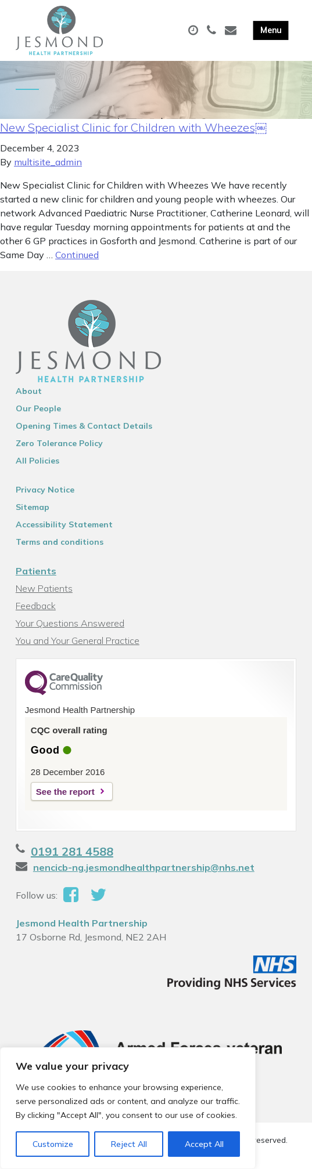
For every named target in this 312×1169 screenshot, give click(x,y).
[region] (128, 1108)
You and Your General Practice (77, 640)
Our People (38, 408)
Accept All (204, 1144)
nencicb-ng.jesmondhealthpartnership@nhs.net (143, 867)
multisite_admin (48, 162)
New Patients (44, 588)
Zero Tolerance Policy (59, 443)
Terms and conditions (59, 542)
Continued (77, 254)
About (29, 391)
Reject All (129, 1144)
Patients (36, 571)
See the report (65, 792)
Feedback (36, 605)
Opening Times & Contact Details (84, 426)
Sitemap (32, 507)
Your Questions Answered (70, 623)
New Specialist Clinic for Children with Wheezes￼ (133, 127)
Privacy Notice (45, 489)
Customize (53, 1144)
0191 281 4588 (72, 851)
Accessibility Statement (64, 524)
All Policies (37, 460)
